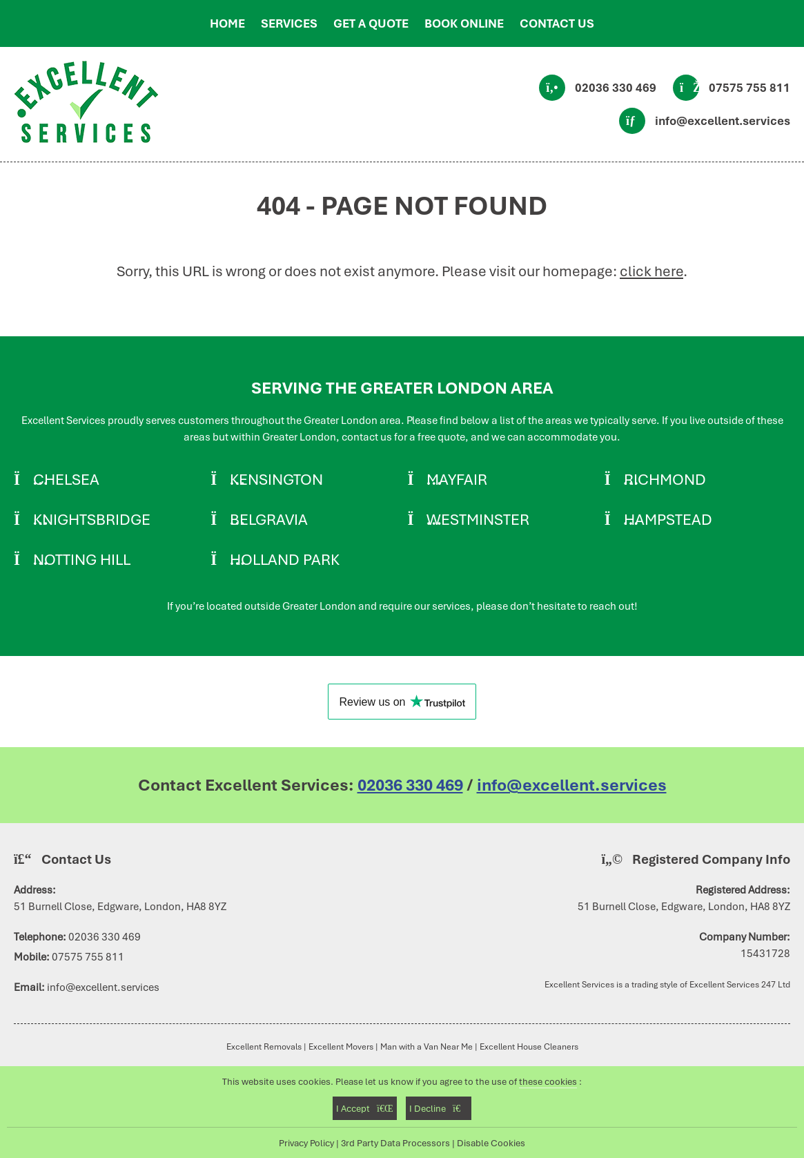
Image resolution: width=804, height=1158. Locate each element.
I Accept (364, 1108)
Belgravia (269, 519)
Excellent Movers (340, 1046)
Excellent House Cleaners (529, 1046)
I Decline (438, 1108)
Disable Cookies (491, 1143)
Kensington (276, 479)
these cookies (548, 1081)
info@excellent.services (722, 120)
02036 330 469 (615, 87)
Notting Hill (81, 559)
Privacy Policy (306, 1143)
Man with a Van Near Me (426, 1046)
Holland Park (285, 559)
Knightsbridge (91, 519)
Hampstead (668, 519)
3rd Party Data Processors (395, 1143)
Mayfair (456, 479)
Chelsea (66, 479)
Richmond (665, 479)
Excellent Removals (264, 1046)
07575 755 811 (749, 87)
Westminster (477, 519)
